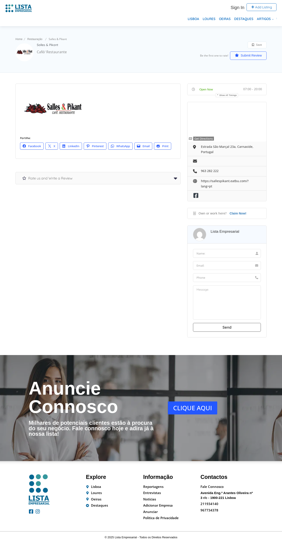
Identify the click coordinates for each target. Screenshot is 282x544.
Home (18, 39)
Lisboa (193, 19)
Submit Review (245, 55)
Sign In (237, 7)
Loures (209, 19)
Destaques (243, 19)
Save (257, 44)
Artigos (264, 19)
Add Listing (261, 7)
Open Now (206, 89)
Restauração (34, 39)
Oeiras (225, 19)
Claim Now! (238, 213)
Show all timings (228, 95)
